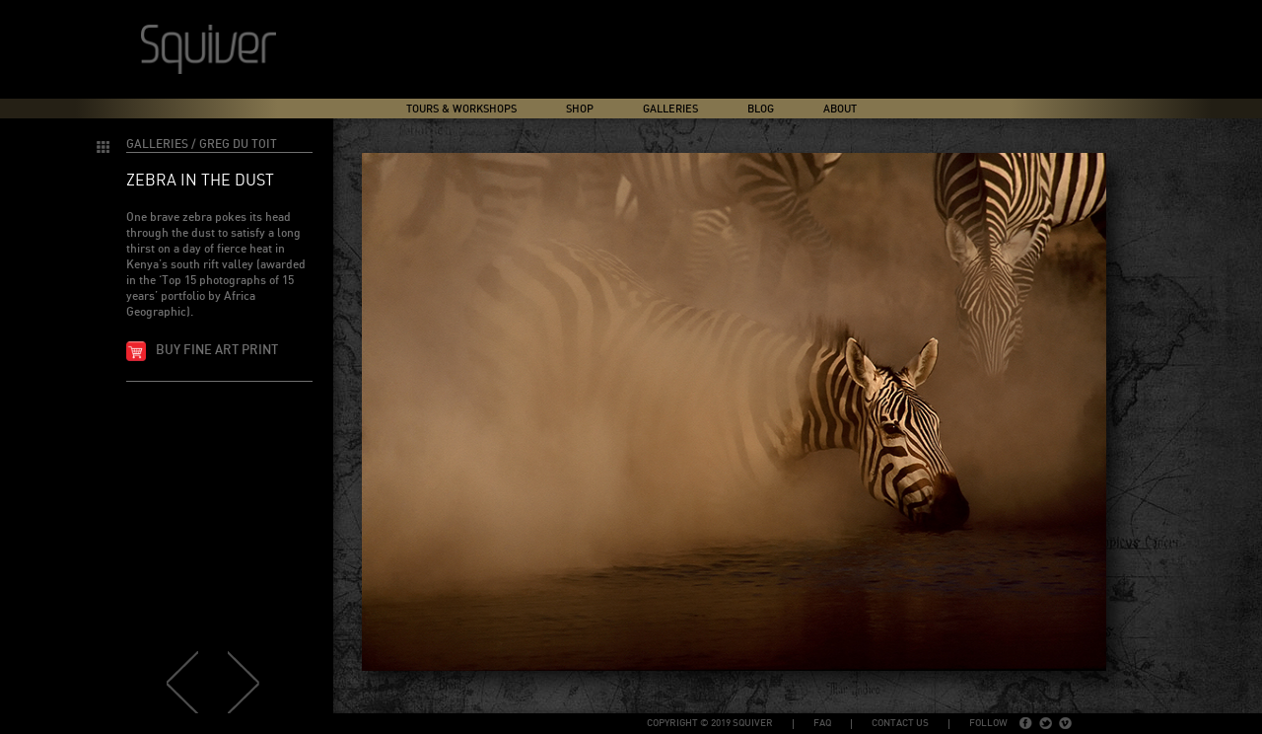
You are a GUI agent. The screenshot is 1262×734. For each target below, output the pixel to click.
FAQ (822, 723)
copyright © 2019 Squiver (710, 723)
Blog (760, 109)
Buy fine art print (217, 350)
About (840, 109)
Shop (580, 109)
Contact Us (900, 723)
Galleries (670, 109)
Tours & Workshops (461, 109)
